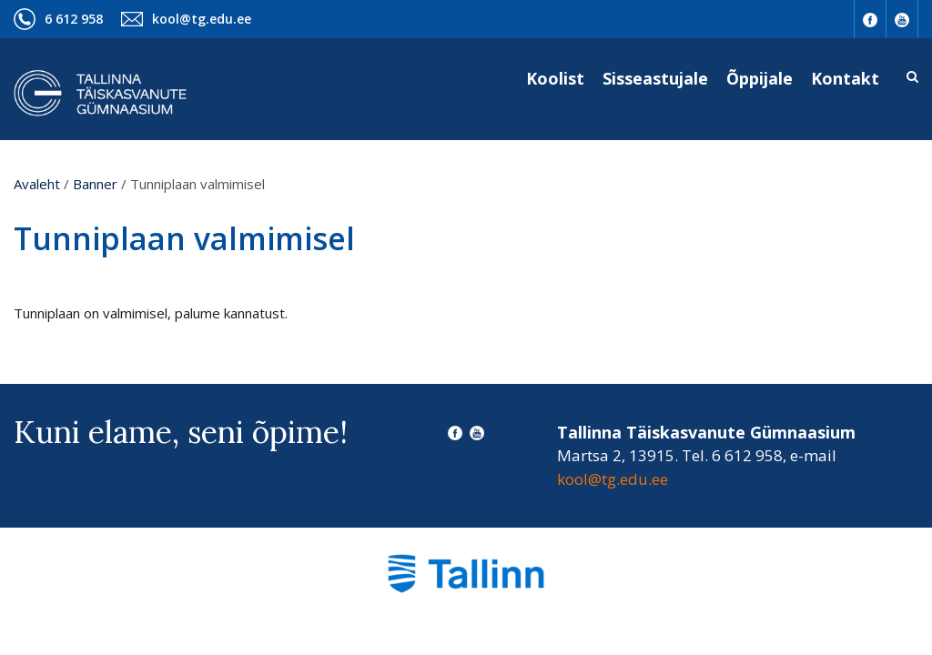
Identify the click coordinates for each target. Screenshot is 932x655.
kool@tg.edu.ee (201, 18)
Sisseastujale (655, 78)
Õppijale (759, 78)
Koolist (555, 78)
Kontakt (845, 78)
